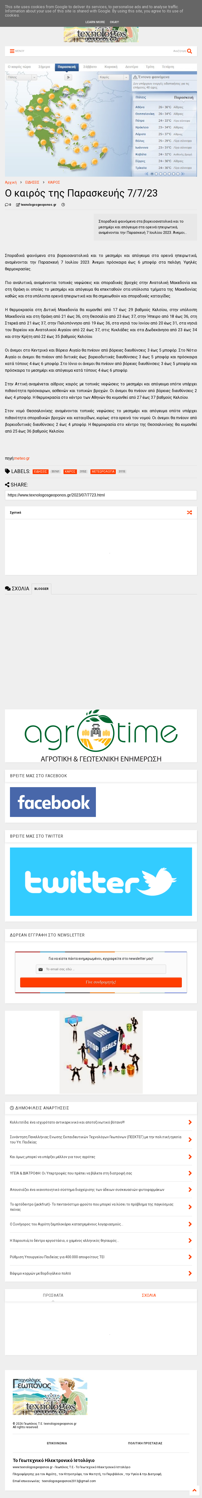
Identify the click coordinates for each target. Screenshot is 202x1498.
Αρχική (11, 182)
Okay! (114, 22)
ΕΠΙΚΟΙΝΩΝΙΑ (57, 1443)
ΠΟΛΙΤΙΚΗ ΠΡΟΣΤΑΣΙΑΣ (145, 1443)
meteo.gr (22, 458)
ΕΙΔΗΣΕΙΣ (32, 182)
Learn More (95, 22)
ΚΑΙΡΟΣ (54, 182)
